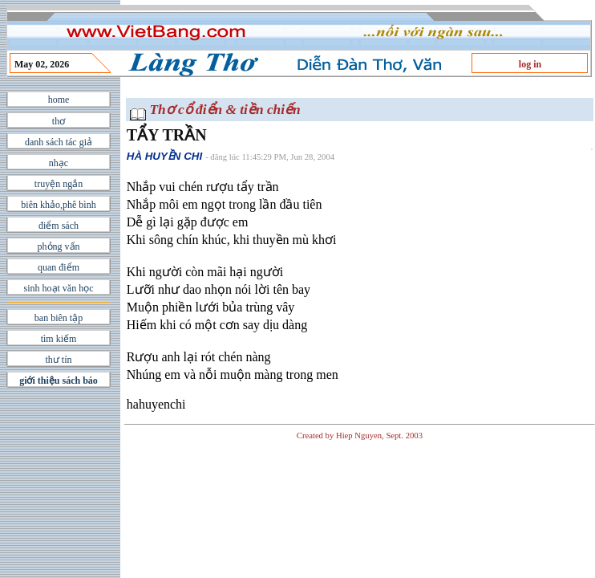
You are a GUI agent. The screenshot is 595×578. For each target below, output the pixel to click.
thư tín (58, 359)
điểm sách (58, 225)
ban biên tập (58, 318)
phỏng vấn (59, 246)
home (59, 99)
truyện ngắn (58, 183)
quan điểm (58, 267)
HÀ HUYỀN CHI (164, 156)
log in (530, 64)
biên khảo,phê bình (58, 204)
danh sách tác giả (58, 142)
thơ (58, 121)
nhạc (58, 163)
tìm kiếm (59, 338)
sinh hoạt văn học (59, 288)
